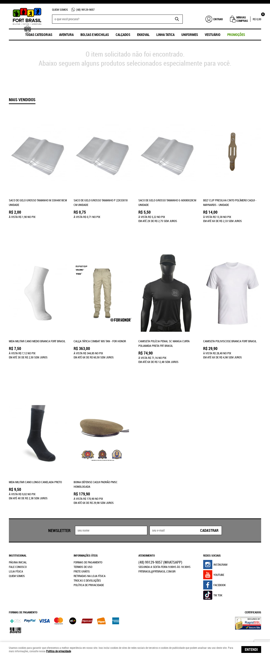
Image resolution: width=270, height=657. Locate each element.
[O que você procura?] (177, 19)
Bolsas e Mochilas (94, 34)
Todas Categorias (38, 34)
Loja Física (16, 550)
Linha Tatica (165, 34)
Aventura (66, 34)
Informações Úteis (86, 534)
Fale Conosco (18, 545)
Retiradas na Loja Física (89, 554)
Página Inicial (18, 541)
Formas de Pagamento (88, 541)
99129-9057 (85, 9)
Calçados (123, 34)
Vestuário (212, 34)
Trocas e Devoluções (87, 559)
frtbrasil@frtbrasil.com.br (156, 550)
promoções (236, 34)
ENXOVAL (143, 34)
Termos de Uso (83, 545)
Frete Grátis (82, 550)
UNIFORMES (189, 34)
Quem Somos (60, 9)
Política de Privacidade (89, 563)
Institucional (18, 534)
